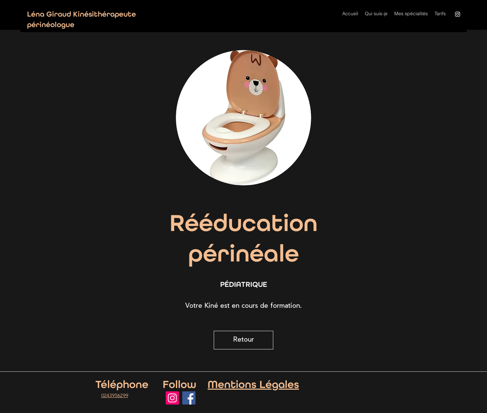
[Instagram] (457, 14)
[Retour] (243, 340)
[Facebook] (188, 398)
